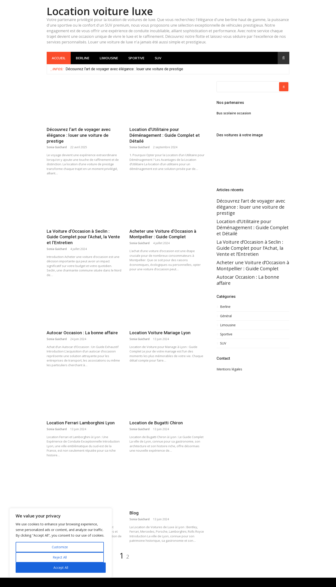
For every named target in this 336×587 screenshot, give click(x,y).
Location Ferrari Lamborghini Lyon (81, 422)
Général (226, 316)
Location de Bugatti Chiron (156, 422)
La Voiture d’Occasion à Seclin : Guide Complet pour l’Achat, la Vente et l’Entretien (83, 236)
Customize (60, 547)
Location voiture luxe (100, 11)
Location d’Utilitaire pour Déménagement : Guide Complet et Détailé (165, 135)
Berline (82, 58)
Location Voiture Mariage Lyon (160, 332)
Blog (134, 513)
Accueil (59, 58)
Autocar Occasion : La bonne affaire (82, 332)
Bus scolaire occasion (234, 113)
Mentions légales (229, 369)
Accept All (60, 567)
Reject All (60, 557)
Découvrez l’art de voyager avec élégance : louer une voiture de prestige (125, 69)
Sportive (136, 58)
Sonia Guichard (57, 147)
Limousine (109, 58)
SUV (158, 58)
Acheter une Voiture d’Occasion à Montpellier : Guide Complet (163, 234)
